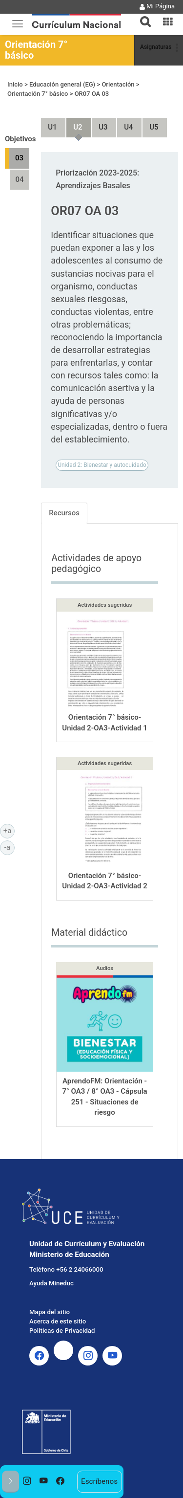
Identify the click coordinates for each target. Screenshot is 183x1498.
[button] (141, 16)
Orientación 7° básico (36, 50)
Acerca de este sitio (57, 1321)
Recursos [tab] (64, 512)
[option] (27, 1482)
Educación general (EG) (62, 84)
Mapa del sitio (49, 1312)
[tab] (141, 16)
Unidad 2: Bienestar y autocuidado (102, 465)
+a (9, 830)
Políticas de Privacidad (62, 1330)
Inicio (15, 84)
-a (9, 847)
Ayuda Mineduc (51, 1283)
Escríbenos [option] (99, 1481)
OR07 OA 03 (92, 93)
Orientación (118, 84)
